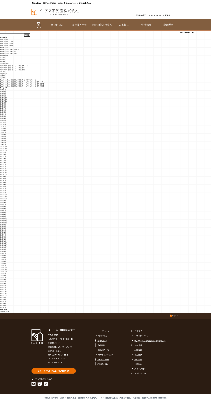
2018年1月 (3, 289)
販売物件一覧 (79, 24)
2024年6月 (3, 134)
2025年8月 (3, 106)
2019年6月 (3, 255)
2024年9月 (3, 128)
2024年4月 (3, 138)
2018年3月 (3, 285)
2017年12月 (3, 291)
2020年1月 (3, 241)
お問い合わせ (4, 39)
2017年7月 (3, 301)
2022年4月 (3, 186)
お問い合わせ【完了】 (6, 43)
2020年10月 (3, 223)
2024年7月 (3, 132)
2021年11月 (3, 197)
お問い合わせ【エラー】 (7, 41)
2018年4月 (3, 283)
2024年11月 (3, 124)
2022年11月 (3, 172)
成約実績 (101, 345)
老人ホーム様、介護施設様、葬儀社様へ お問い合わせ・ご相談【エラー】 (23, 82)
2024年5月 (3, 136)
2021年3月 (3, 213)
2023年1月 (3, 168)
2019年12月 (3, 243)
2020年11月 (3, 221)
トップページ (103, 331)
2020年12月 (3, 219)
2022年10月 (3, 174)
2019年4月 (3, 259)
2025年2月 (3, 118)
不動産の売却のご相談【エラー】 (10, 49)
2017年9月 (3, 297)
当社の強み (3, 72)
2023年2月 (3, 166)
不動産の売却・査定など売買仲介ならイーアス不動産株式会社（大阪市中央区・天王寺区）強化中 (106, 398)
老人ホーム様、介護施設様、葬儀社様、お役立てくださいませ (19, 80)
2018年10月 (3, 271)
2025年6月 (3, 110)
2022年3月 (3, 188)
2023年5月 (3, 160)
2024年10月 (3, 126)
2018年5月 (3, 281)
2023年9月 (3, 152)
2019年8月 (3, 251)
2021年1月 (3, 217)
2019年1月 (3, 265)
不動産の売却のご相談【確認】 (9, 53)
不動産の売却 (4, 47)
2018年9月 (3, 273)
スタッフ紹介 (140, 369)
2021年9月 (3, 201)
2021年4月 (3, 211)
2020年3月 (3, 237)
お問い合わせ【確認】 (6, 45)
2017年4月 (3, 305)
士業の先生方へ (4, 63)
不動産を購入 (4, 55)
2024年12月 (3, 122)
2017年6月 (3, 303)
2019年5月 (3, 257)
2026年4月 (3, 90)
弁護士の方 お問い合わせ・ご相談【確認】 (13, 70)
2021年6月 (3, 207)
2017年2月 (3, 307)
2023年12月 (3, 146)
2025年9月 (3, 104)
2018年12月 (3, 267)
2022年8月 (3, 178)
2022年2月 (3, 190)
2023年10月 (3, 150)
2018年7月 (3, 277)
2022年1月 (3, 192)
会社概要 (2, 61)
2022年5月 (3, 184)
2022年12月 (3, 170)
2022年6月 (3, 182)
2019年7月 (3, 253)
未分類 (2, 311)
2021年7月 (3, 205)
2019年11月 (3, 245)
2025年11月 (3, 100)
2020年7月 (3, 229)
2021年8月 (3, 203)
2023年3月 (3, 164)
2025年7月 (3, 108)
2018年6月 (3, 279)
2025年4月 (3, 114)
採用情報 (2, 76)
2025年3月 (3, 116)
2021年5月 (3, 209)
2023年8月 (3, 154)
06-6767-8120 (59, 359)
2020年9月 (3, 225)
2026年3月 (3, 92)
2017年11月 (3, 293)
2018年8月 (3, 275)
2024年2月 (3, 142)
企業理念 (168, 24)
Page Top (176, 316)
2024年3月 (3, 140)
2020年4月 (3, 235)
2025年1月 (3, 120)
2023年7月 (3, 156)
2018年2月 (3, 287)
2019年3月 (3, 261)
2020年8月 (3, 227)
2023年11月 (3, 148)
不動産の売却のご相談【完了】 (9, 51)
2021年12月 (3, 194)
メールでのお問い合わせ (56, 371)
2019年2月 (3, 263)
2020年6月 (3, 231)
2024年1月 (3, 144)
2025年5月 (3, 112)
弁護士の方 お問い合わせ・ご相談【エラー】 (14, 66)
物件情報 (2, 78)
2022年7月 (3, 180)
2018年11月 (3, 269)
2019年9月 (3, 249)
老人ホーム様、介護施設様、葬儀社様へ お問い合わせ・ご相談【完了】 (22, 84)
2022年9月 (3, 176)
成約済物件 (3, 74)
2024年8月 (3, 130)
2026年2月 (3, 94)
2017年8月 (3, 299)
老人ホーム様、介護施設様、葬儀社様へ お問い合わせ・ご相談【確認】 (22, 86)
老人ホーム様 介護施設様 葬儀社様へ (150, 341)
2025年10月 (3, 102)
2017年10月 (3, 295)
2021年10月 (3, 199)
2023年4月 (3, 162)
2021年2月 (3, 215)
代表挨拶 (2, 57)
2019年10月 (3, 247)
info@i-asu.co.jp (61, 355)
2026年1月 (3, 96)
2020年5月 (3, 233)
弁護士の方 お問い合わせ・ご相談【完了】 (13, 68)
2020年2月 (3, 239)
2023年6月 (3, 158)
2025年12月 (3, 98)
